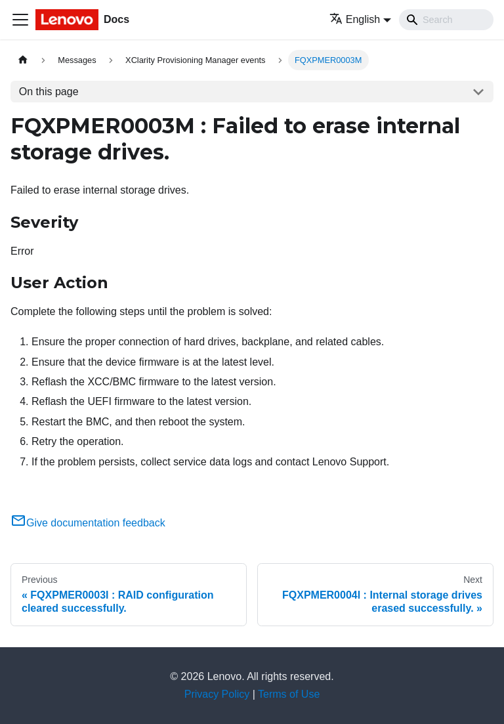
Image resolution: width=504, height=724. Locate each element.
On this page (49, 91)
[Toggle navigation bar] (20, 20)
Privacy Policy (217, 694)
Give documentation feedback (87, 522)
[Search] (446, 19)
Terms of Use (289, 694)
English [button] (354, 19)
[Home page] (22, 60)
